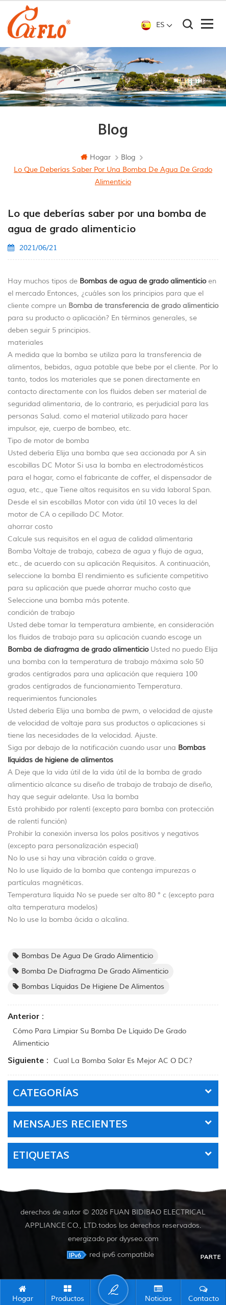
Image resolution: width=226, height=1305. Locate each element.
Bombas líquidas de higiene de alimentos (88, 986)
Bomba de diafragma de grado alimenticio (90, 971)
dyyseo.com (139, 1238)
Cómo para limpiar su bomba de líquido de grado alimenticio (99, 1037)
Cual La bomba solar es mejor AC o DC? (123, 1060)
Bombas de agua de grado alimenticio (83, 956)
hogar (96, 157)
